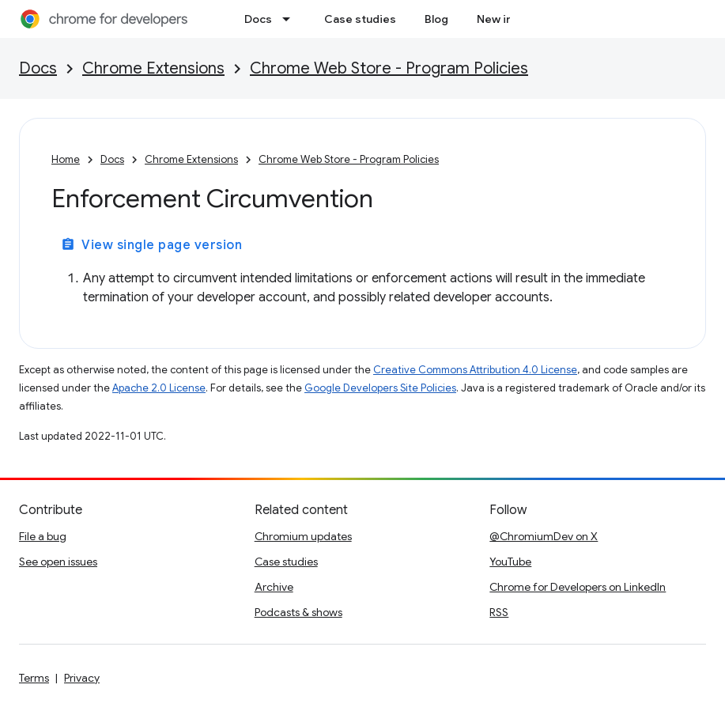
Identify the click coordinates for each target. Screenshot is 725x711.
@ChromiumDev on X (543, 536)
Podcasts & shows (298, 612)
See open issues (58, 561)
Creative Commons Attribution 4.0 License (475, 369)
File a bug (42, 536)
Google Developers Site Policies (380, 388)
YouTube (510, 561)
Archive (274, 587)
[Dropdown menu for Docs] (291, 18)
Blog (436, 19)
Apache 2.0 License (159, 388)
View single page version (151, 245)
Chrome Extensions (153, 68)
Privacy (82, 677)
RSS (498, 612)
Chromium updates (303, 536)
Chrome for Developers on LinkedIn (577, 587)
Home (65, 159)
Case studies (360, 19)
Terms (34, 677)
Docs (258, 19)
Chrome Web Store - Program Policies (389, 68)
